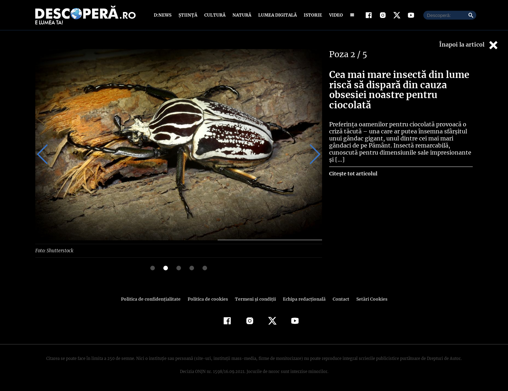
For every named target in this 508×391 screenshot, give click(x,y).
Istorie (311, 15)
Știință (188, 15)
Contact (338, 298)
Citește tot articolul (353, 173)
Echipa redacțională (302, 298)
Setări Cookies (368, 298)
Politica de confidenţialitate (153, 298)
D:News (163, 15)
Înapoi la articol (469, 45)
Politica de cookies (208, 298)
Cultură (214, 15)
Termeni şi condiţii (254, 298)
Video (334, 15)
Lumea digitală (276, 15)
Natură (241, 15)
